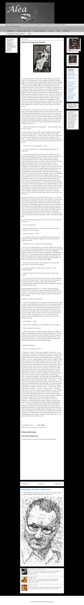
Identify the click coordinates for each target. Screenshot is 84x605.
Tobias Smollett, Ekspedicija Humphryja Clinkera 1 (72, 90)
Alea (8, 6)
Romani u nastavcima (39, 31)
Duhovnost (66, 31)
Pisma (58, 31)
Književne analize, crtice (23, 31)
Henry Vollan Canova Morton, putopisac (72, 84)
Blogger (51, 601)
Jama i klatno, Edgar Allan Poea (72, 74)
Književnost (10, 31)
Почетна (41, 484)
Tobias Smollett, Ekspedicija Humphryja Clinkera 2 (72, 97)
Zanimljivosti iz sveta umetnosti (15, 33)
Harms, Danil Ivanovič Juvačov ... (72, 79)
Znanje (42, 416)
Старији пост (58, 484)
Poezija (51, 31)
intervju (28, 427)
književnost (42, 427)
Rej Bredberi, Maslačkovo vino (36, 569)
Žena (29, 33)
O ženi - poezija (32, 585)
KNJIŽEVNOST (32, 577)
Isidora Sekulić (35, 427)
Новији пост (25, 484)
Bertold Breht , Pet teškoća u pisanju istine (36, 489)
